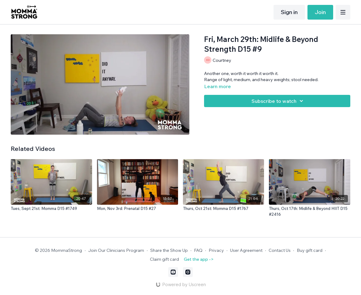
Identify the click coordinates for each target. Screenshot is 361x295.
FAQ (198, 250)
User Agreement (246, 250)
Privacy (216, 250)
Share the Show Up (169, 250)
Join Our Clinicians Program (116, 250)
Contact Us (280, 250)
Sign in (289, 12)
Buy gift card (309, 250)
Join (320, 12)
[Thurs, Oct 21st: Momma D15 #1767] (223, 209)
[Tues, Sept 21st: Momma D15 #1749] (51, 209)
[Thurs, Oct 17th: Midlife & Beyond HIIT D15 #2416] (309, 212)
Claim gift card (164, 259)
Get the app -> (199, 259)
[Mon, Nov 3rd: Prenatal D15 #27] (137, 209)
